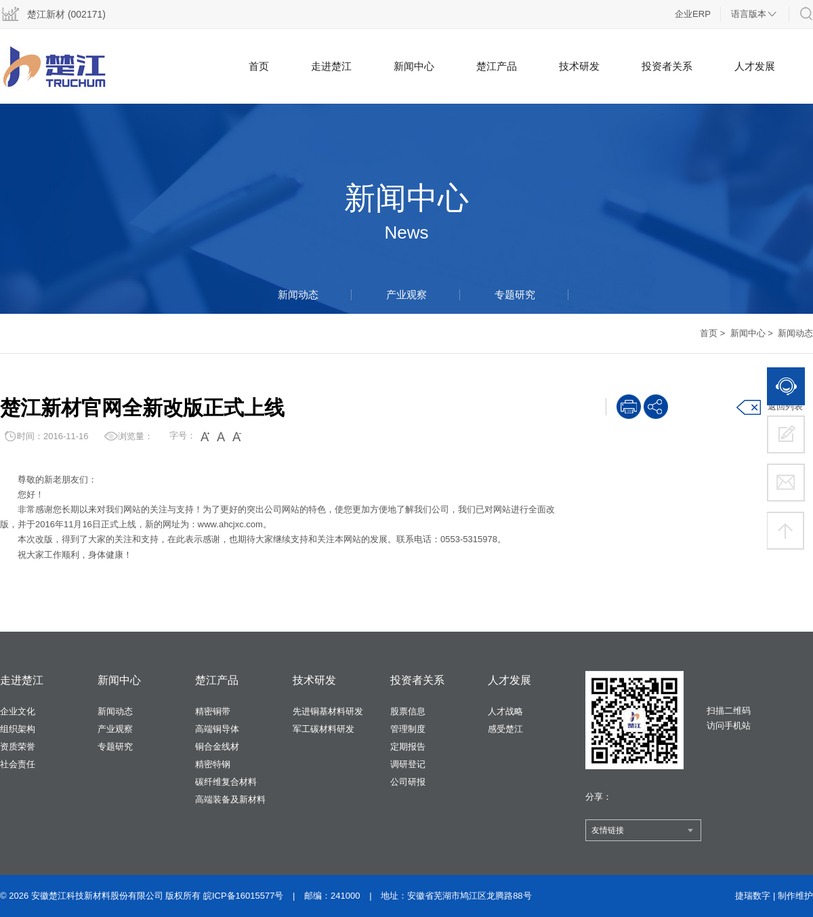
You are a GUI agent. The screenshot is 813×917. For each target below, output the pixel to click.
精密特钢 (212, 764)
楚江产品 (496, 66)
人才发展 (754, 66)
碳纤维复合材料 (226, 782)
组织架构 (17, 729)
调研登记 (407, 764)
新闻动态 (298, 294)
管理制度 (407, 729)
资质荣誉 (17, 746)
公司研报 (407, 782)
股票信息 (407, 711)
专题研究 (515, 294)
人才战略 (505, 711)
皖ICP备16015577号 (243, 896)
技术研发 (579, 66)
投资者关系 (667, 66)
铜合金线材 (217, 746)
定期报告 (407, 746)
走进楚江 (331, 66)
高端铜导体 (217, 729)
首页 (259, 66)
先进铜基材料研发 (328, 711)
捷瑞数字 (752, 896)
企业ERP (693, 14)
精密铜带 (212, 711)
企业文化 (17, 711)
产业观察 (406, 294)
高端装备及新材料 (230, 799)
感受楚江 (505, 729)
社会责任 (17, 764)
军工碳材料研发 (323, 729)
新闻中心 (414, 66)
